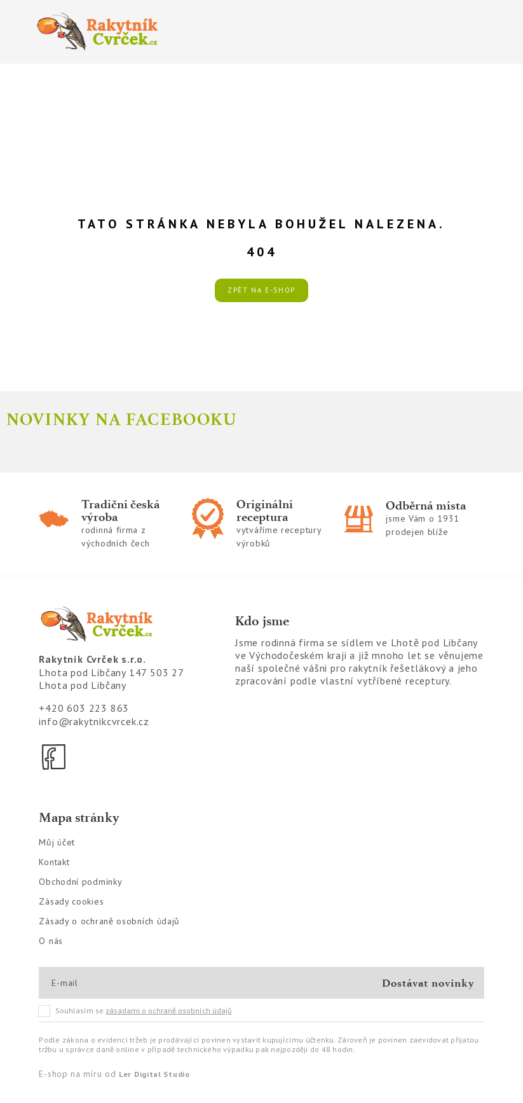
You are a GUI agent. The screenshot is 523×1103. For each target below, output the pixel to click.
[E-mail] (97, 983)
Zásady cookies (71, 901)
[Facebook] (54, 757)
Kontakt (54, 862)
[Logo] (142, 32)
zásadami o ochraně (168, 1010)
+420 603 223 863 (84, 708)
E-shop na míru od (114, 1073)
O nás (51, 941)
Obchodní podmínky (80, 881)
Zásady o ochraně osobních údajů (109, 921)
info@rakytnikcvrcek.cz (94, 721)
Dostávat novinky (428, 982)
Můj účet (57, 842)
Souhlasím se (135, 1010)
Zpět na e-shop (261, 290)
